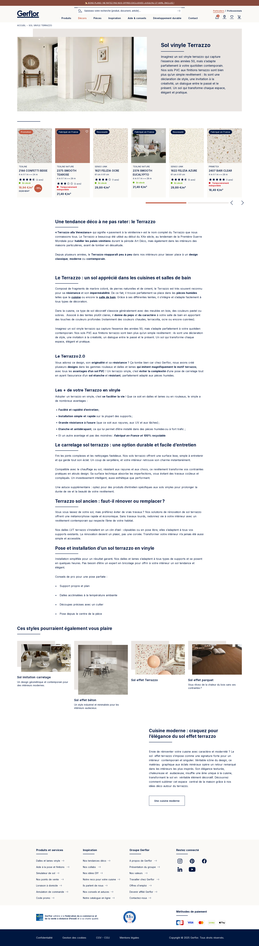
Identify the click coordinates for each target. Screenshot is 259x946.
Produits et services (49, 850)
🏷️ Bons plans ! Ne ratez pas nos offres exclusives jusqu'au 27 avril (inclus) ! (129, 3)
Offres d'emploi (139, 885)
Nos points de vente (48, 879)
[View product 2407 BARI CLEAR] (224, 162)
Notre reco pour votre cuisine (99, 879)
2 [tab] (208, 202)
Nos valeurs (136, 873)
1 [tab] (166, 202)
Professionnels (234, 11)
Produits (66, 18)
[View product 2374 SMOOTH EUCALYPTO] (148, 162)
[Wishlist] (231, 17)
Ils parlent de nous (93, 885)
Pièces (97, 18)
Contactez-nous (138, 897)
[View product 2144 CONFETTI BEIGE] (34, 162)
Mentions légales (129, 937)
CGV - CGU (103, 937)
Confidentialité (44, 937)
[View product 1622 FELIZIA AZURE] (186, 162)
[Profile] (217, 17)
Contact (193, 18)
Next (241, 203)
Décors (82, 18)
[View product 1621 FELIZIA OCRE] (110, 162)
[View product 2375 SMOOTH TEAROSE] (72, 162)
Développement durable (167, 18)
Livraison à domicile (47, 885)
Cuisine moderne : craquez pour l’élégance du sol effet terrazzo (183, 733)
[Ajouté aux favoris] (49, 131)
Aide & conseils (137, 18)
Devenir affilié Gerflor (141, 891)
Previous (231, 203)
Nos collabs (90, 866)
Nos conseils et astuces (96, 891)
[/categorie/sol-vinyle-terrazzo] (158, 677)
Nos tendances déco (94, 860)
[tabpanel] (35, 164)
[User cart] (239, 17)
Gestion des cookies (74, 937)
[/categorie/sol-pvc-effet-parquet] (215, 677)
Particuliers (218, 11)
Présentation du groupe (143, 866)
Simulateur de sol (45, 873)
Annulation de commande (50, 891)
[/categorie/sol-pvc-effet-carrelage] (44, 677)
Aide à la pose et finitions (50, 866)
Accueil (21, 25)
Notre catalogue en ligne (97, 897)
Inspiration (114, 18)
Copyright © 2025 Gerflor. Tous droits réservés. (196, 937)
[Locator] (224, 17)
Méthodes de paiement (191, 911)
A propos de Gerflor (141, 860)
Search (80, 10)
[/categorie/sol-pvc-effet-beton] (101, 677)
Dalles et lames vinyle (48, 860)
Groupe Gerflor (139, 850)
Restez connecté (187, 850)
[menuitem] (66, 19)
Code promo (43, 897)
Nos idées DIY (91, 873)
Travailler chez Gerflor (142, 879)
